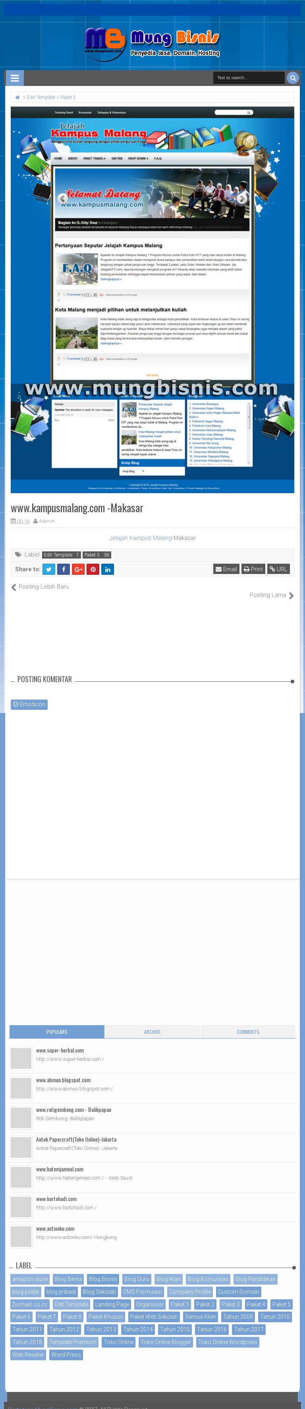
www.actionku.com (55, 1220)
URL (279, 569)
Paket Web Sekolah (154, 1308)
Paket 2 (205, 1296)
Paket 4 (256, 1296)
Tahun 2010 (275, 1308)
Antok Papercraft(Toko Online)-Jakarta (76, 1131)
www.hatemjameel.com (59, 1160)
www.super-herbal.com (60, 1041)
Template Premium (73, 1334)
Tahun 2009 (238, 1308)
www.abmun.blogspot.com (63, 1071)
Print (253, 569)
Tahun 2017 (249, 1321)
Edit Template (58, 555)
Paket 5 (92, 555)
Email (226, 569)
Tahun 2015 (175, 1321)
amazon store (30, 1271)
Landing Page (112, 1296)
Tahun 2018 (27, 1334)
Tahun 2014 (138, 1321)
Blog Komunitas (208, 1271)
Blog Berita (68, 1271)
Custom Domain (238, 1283)
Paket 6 (21, 1308)
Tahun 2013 (101, 1321)
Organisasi (150, 1296)
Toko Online (118, 1334)
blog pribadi (61, 1283)
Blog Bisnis (103, 1271)
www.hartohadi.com (56, 1190)
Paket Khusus (106, 1308)
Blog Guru (136, 1271)
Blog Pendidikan (256, 1271)
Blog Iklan (168, 1271)
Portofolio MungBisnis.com (43, 1401)
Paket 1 (180, 1296)
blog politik (25, 1283)
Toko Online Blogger (166, 1334)
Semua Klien (200, 1308)
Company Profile (190, 1283)
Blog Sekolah (99, 1283)
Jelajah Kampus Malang (140, 537)
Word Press (66, 1346)
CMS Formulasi (142, 1283)
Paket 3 (231, 1296)
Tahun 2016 (212, 1321)
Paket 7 (47, 1308)
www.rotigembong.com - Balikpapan (73, 1101)
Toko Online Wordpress (227, 1334)
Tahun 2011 (27, 1321)
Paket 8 (72, 1308)
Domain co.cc (30, 1296)
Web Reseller (28, 1346)
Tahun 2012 (64, 1321)
